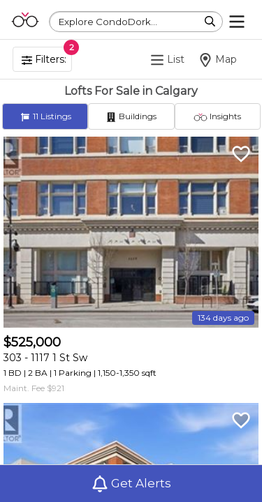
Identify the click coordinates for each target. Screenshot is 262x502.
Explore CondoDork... (108, 21)
